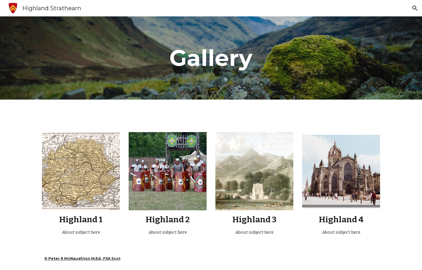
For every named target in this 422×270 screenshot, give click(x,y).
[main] (211, 58)
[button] (415, 8)
